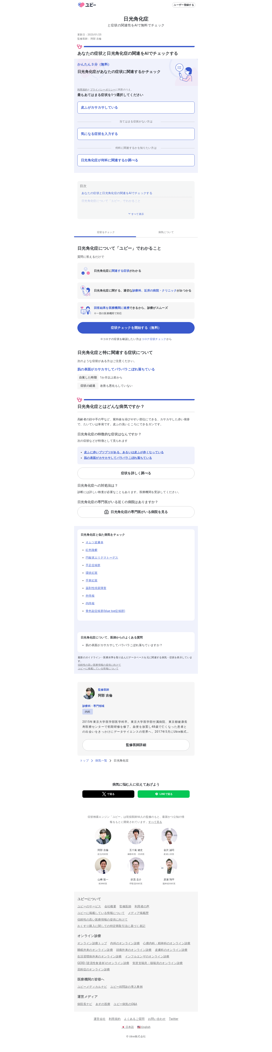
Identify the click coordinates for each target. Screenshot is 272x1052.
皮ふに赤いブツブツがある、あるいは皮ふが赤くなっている (124, 452)
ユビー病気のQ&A (125, 1004)
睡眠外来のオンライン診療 (95, 949)
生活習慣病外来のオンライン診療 (99, 956)
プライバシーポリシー (103, 89)
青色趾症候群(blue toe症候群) (105, 611)
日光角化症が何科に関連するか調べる (109, 160)
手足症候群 (93, 565)
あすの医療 (103, 1004)
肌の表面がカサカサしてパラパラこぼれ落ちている (118, 457)
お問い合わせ (157, 1018)
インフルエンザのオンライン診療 (147, 956)
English (143, 1027)
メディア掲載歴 (138, 913)
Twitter (173, 1018)
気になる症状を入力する (99, 134)
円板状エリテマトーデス (102, 557)
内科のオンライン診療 (125, 943)
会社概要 (110, 906)
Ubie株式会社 (137, 1036)
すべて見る (155, 822)
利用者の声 (142, 906)
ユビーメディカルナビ (92, 986)
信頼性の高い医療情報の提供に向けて (99, 664)
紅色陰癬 (91, 550)
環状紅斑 (91, 572)
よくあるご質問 (134, 1018)
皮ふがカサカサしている (99, 107)
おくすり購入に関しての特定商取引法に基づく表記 (111, 926)
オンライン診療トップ (92, 943)
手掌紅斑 (91, 580)
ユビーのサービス (89, 906)
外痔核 (90, 595)
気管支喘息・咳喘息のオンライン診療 (157, 963)
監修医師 (125, 906)
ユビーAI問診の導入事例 (126, 986)
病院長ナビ (84, 1004)
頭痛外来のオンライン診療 (134, 949)
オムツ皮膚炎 (94, 542)
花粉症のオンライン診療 (93, 969)
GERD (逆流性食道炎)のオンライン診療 (103, 963)
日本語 (128, 1027)
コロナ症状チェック (154, 339)
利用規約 (82, 89)
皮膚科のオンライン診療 (171, 949)
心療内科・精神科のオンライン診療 (166, 943)
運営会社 (99, 1018)
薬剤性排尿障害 (96, 588)
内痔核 (90, 603)
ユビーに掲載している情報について (98, 668)
